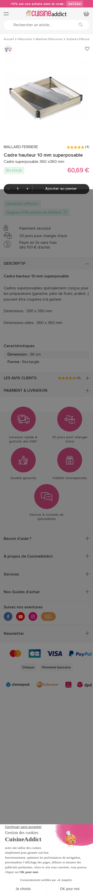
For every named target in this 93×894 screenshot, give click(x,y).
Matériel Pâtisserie (49, 39)
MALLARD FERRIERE (21, 147)
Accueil (9, 39)
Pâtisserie (25, 39)
